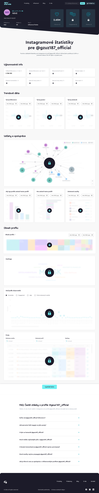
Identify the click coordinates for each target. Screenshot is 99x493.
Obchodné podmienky (44, 489)
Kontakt (93, 481)
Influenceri (36, 3)
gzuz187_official (18, 11)
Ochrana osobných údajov (58, 489)
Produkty (26, 3)
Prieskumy (69, 481)
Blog (44, 3)
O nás (50, 3)
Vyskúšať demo (49, 387)
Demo (82, 3)
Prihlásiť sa (91, 3)
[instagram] (90, 489)
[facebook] (86, 489)
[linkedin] (93, 489)
